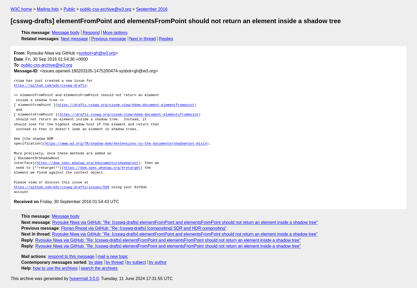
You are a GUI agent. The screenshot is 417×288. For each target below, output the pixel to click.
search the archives (99, 268)
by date (95, 262)
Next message (74, 38)
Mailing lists (48, 9)
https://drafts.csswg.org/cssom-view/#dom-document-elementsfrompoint (129, 114)
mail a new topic (113, 256)
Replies (166, 38)
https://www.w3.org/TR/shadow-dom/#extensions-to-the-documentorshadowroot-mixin (126, 143)
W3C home (21, 9)
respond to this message (71, 256)
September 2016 (152, 9)
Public (69, 9)
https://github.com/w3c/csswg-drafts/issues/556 (61, 187)
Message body (66, 32)
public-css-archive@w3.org (105, 9)
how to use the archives (55, 268)
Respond (91, 32)
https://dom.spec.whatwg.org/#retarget (102, 168)
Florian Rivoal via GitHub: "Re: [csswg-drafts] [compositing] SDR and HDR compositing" (143, 228)
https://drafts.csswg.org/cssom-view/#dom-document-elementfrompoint (125, 105)
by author (158, 262)
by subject (136, 262)
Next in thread (142, 38)
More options (115, 32)
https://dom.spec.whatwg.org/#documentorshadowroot (87, 163)
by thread (115, 262)
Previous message (108, 38)
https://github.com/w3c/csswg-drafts (50, 85)
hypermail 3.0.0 (83, 278)
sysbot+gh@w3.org (97, 53)
